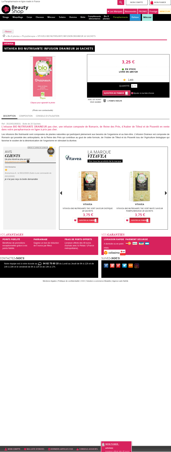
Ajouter (87, 220)
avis (130, 79)
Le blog (131, 266)
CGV (83, 281)
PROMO (143, 11)
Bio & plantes (14, 36)
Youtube (113, 266)
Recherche (120, 2)
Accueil (4, 35)
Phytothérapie (28, 36)
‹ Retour (8, 31)
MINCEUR (165, 11)
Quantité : (125, 86)
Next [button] (166, 193)
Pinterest (119, 266)
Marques (114, 11)
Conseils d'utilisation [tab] (47, 116)
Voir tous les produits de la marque (105, 161)
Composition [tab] (26, 116)
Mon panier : (112, 444)
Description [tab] (9, 116)
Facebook (107, 266)
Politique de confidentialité (68, 281)
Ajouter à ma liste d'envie (144, 93)
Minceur (147, 17)
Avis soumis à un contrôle (15, 161)
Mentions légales (50, 281)
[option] (88, 197)
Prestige (153, 11)
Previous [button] (61, 194)
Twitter (125, 266)
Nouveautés (130, 11)
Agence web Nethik (120, 281)
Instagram (137, 266)
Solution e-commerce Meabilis (98, 281)
